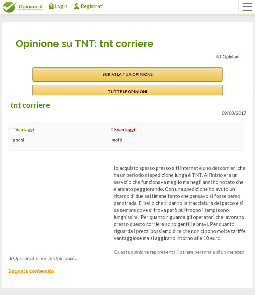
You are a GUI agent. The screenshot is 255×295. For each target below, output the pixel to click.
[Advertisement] (58, 206)
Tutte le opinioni (127, 91)
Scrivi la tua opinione (127, 74)
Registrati (92, 6)
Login (61, 6)
